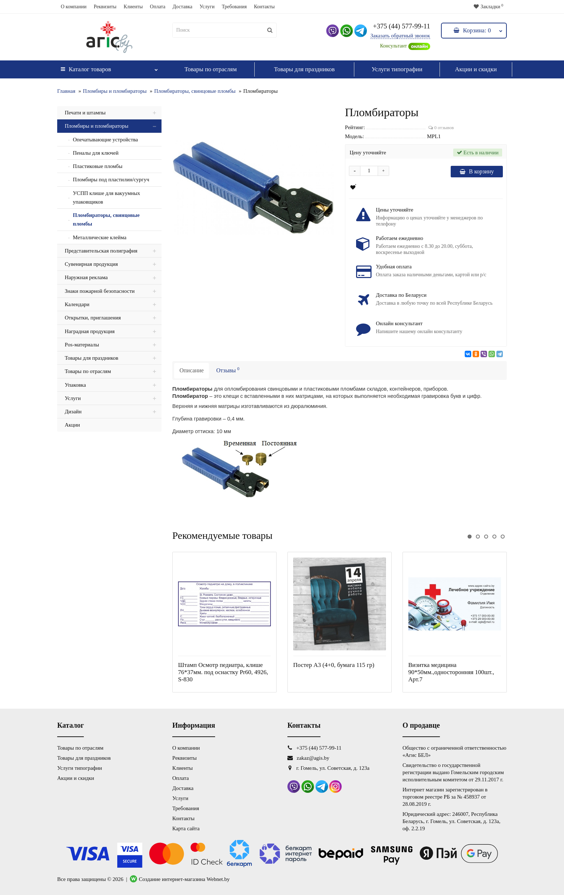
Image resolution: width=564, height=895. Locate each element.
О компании (73, 6)
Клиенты (133, 6)
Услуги (207, 6)
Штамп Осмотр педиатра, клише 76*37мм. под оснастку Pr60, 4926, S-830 (223, 672)
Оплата (157, 6)
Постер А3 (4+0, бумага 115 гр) (333, 665)
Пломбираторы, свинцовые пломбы (195, 91)
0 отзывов (441, 127)
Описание (191, 370)
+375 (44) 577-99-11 (401, 26)
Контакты (264, 6)
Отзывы (227, 369)
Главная (66, 91)
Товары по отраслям (211, 69)
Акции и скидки (476, 69)
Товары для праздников (304, 69)
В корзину (477, 171)
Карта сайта (186, 828)
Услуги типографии (397, 69)
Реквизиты (105, 6)
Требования (234, 6)
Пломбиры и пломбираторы (115, 91)
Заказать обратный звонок (400, 35)
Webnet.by (217, 879)
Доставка (182, 6)
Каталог (109, 67)
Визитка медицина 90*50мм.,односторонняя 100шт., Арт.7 (451, 672)
